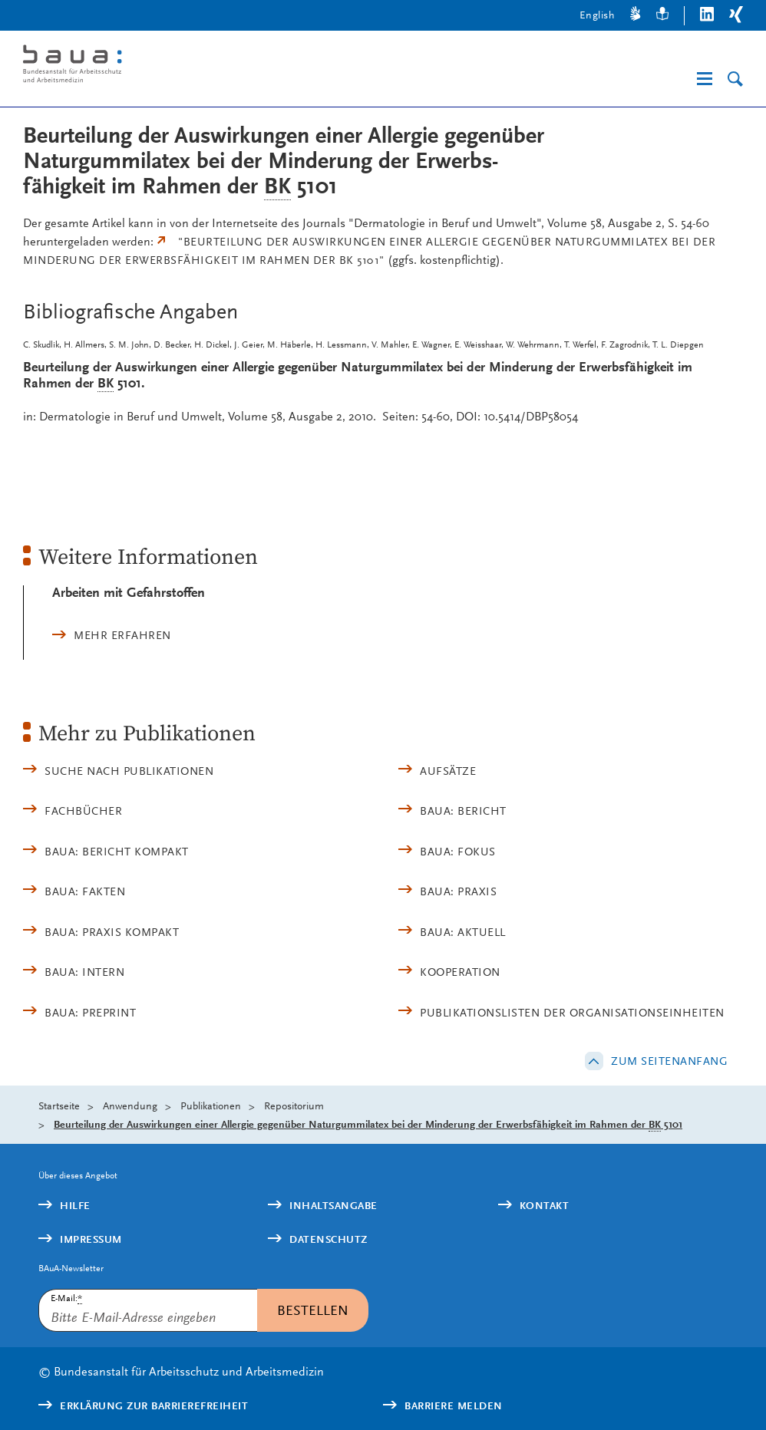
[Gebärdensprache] (635, 15)
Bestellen (312, 1310)
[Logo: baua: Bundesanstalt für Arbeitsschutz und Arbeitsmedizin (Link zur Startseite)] (179, 66)
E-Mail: (66, 1298)
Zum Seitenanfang (669, 1061)
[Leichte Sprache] (662, 15)
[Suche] (735, 79)
